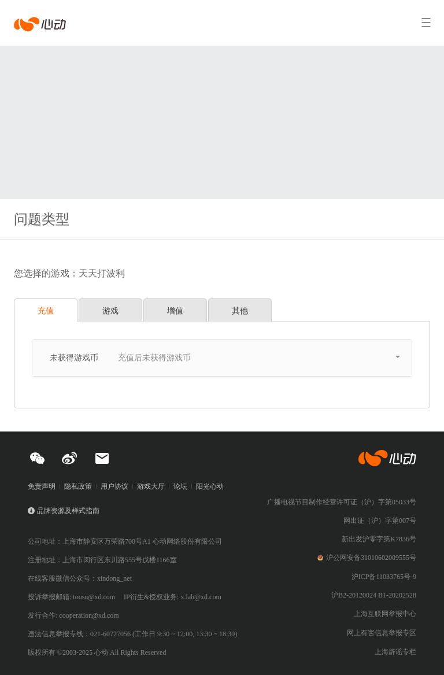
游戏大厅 (151, 486)
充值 (46, 310)
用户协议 (114, 486)
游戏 (110, 310)
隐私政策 (78, 486)
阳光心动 (210, 486)
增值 (175, 310)
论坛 (180, 486)
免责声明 (42, 486)
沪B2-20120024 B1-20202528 (373, 595)
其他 (240, 310)
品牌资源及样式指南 (68, 511)
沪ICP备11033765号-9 (384, 577)
